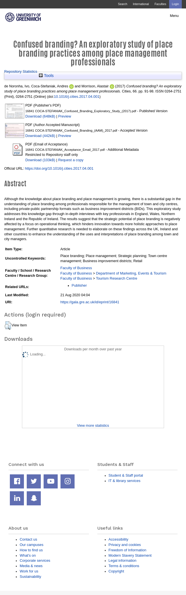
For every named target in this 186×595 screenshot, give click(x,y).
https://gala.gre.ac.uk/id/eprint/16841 (89, 302)
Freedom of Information (127, 550)
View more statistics (93, 425)
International (141, 4)
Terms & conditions (124, 566)
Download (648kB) (40, 116)
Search (122, 4)
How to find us (31, 550)
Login (175, 4)
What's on (28, 555)
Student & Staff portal (126, 475)
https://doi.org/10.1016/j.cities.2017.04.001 (59, 168)
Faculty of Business (76, 268)
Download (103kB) (40, 160)
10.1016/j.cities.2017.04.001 (76, 96)
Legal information (122, 560)
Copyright (116, 571)
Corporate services (35, 560)
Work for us (29, 571)
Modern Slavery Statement (130, 555)
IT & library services (124, 481)
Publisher (79, 285)
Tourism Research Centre (116, 278)
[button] (8, 325)
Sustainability (30, 576)
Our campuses (31, 545)
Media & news (31, 566)
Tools (46, 75)
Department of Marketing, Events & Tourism (131, 273)
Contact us (28, 539)
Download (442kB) (40, 136)
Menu (174, 16)
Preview (64, 116)
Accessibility (118, 539)
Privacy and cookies (125, 545)
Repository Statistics (20, 71)
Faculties (160, 4)
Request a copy (71, 160)
